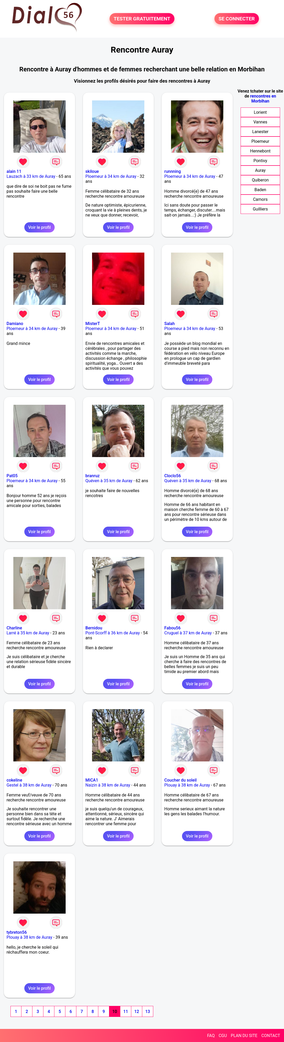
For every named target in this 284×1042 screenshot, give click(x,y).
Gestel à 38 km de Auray (29, 785)
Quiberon (260, 180)
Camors (260, 199)
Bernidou (94, 627)
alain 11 (14, 171)
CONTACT (270, 1035)
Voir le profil (39, 227)
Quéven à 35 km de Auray (109, 480)
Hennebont (260, 151)
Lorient (260, 112)
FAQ (211, 1035)
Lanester (260, 131)
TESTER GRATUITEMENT (142, 19)
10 (114, 1011)
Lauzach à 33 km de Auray (31, 176)
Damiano (15, 323)
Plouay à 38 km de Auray (187, 785)
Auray (260, 170)
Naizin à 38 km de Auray (108, 785)
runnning (172, 171)
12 (136, 1011)
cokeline (14, 780)
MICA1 (92, 780)
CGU (223, 1035)
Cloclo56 (172, 475)
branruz (93, 475)
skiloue (92, 171)
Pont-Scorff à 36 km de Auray (113, 632)
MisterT (93, 323)
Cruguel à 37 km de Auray (188, 632)
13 (147, 1011)
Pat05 (12, 475)
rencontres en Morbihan (263, 99)
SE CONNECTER (237, 19)
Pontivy (260, 160)
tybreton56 (17, 932)
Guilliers (260, 209)
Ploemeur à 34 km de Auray (111, 176)
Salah (169, 323)
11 (125, 1011)
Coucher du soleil (180, 780)
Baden (260, 189)
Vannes (260, 121)
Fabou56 (172, 627)
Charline (14, 627)
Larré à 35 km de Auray (28, 632)
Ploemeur (260, 141)
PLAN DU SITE (244, 1035)
